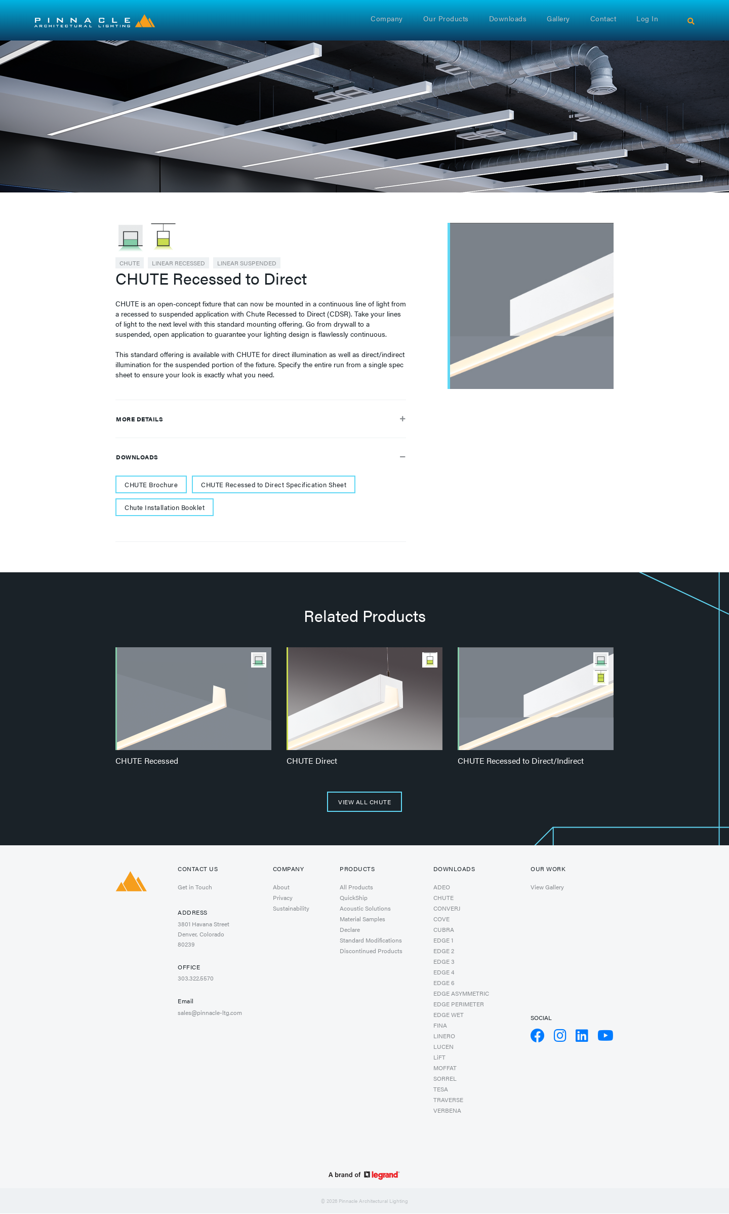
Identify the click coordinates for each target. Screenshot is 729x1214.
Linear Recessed (178, 262)
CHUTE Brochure (151, 484)
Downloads (508, 18)
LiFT (439, 1057)
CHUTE (129, 262)
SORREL (445, 1078)
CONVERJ (446, 908)
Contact (603, 18)
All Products (356, 886)
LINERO (444, 1035)
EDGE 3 (444, 961)
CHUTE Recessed (146, 760)
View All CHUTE (364, 801)
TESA (440, 1088)
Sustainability (291, 908)
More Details (261, 418)
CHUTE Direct (312, 760)
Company (387, 18)
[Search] (691, 21)
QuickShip (354, 897)
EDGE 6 (444, 982)
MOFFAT (445, 1067)
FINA (440, 1025)
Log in (647, 18)
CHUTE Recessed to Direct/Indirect (521, 760)
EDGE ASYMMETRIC (461, 993)
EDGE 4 (443, 971)
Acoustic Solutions (365, 908)
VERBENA (447, 1110)
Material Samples (362, 918)
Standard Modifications (371, 940)
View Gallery (547, 886)
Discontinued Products (371, 950)
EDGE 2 (443, 950)
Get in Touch (195, 886)
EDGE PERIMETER (458, 1003)
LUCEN (443, 1046)
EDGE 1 (443, 940)
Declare (350, 929)
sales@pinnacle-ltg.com (210, 1012)
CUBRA (443, 929)
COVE (441, 918)
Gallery (558, 18)
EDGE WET (448, 1014)
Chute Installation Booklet (165, 507)
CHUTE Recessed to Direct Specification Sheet (273, 484)
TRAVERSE (448, 1099)
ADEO (441, 886)
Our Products (446, 18)
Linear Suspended (246, 262)
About (281, 886)
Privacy (283, 897)
